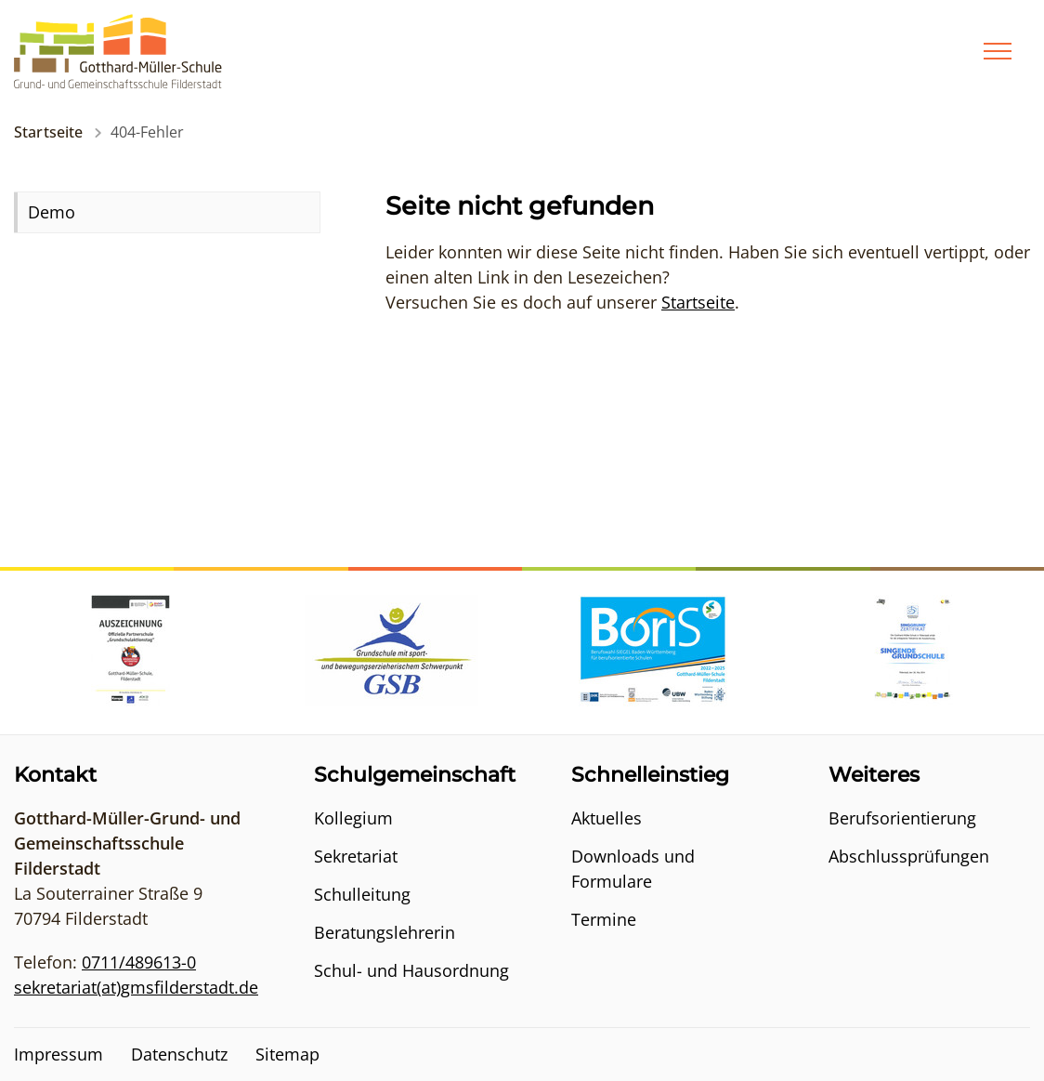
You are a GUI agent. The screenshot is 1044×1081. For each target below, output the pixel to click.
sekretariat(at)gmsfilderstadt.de (136, 987)
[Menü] (997, 51)
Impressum (58, 1054)
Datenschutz (179, 1054)
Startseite (49, 132)
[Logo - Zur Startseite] (118, 49)
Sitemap (287, 1054)
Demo (51, 212)
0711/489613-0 (139, 962)
